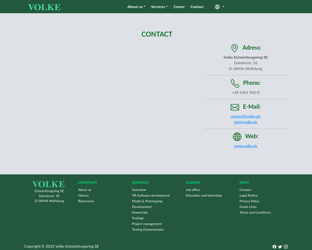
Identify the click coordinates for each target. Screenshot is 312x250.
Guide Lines (248, 207)
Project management (147, 224)
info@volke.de (245, 122)
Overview (139, 190)
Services (158, 6)
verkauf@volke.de (245, 116)
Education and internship (204, 195)
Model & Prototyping (147, 201)
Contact (197, 6)
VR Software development (151, 195)
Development (142, 207)
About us (135, 6)
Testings (138, 218)
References (86, 201)
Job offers (193, 190)
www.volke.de (245, 145)
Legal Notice (248, 195)
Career (179, 6)
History (83, 195)
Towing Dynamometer (148, 229)
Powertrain (140, 212)
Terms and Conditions (255, 212)
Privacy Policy (249, 201)
